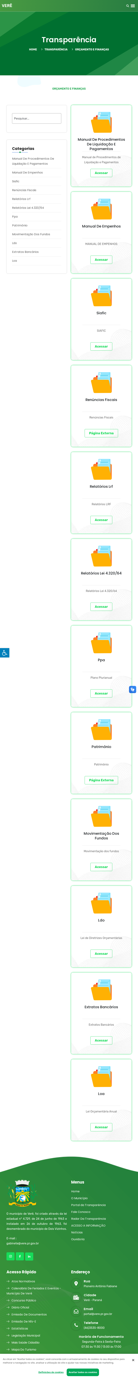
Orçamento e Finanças (90, 49)
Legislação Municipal (23, 1335)
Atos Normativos (20, 1281)
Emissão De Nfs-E (21, 1321)
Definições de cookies (51, 1372)
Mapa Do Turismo (21, 1349)
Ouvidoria (77, 1239)
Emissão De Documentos (26, 1314)
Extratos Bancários (25, 252)
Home (75, 1191)
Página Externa (101, 433)
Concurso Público (21, 1300)
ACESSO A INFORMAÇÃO (88, 1225)
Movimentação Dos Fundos (31, 234)
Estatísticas (17, 1328)
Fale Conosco (80, 1212)
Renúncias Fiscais (24, 190)
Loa (14, 261)
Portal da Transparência (88, 1205)
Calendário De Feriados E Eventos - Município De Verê (33, 1290)
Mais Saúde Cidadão (23, 1342)
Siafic (15, 181)
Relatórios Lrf (21, 199)
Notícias (77, 1232)
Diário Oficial (17, 1307)
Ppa (15, 217)
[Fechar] (133, 1360)
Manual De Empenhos (27, 172)
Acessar (101, 173)
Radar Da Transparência (88, 1219)
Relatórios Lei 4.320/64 (28, 208)
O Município (79, 1198)
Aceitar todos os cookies (83, 1372)
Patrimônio (19, 225)
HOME (33, 49)
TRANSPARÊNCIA (54, 49)
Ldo (14, 243)
